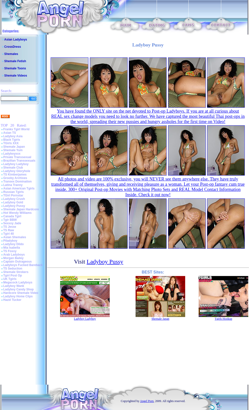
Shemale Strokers (15, 272)
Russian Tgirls (13, 192)
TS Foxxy (9, 251)
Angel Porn (147, 401)
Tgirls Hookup (223, 318)
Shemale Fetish (15, 61)
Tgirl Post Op (12, 275)
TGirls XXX (11, 143)
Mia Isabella (11, 247)
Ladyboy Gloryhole (16, 171)
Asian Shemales (14, 237)
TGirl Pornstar (13, 195)
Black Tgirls (11, 139)
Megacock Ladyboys (17, 282)
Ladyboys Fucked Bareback (23, 265)
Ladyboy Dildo (13, 244)
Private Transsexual (17, 157)
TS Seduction (12, 268)
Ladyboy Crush (14, 199)
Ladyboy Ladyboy (16, 164)
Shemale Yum (13, 150)
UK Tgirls (9, 279)
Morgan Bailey (13, 258)
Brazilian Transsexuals (19, 160)
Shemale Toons (15, 68)
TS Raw (8, 230)
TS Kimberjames (15, 174)
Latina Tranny (13, 185)
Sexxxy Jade (12, 223)
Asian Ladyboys (15, 39)
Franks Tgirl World (16, 129)
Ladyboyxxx (11, 153)
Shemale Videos (15, 75)
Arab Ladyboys (14, 254)
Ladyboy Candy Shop (18, 289)
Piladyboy (10, 240)
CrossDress (12, 46)
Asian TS (9, 133)
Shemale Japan (14, 146)
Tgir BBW (10, 220)
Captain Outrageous (17, 261)
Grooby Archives (15, 178)
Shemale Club (13, 167)
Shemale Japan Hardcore (21, 209)
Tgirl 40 (8, 233)
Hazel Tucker (12, 300)
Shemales (11, 54)
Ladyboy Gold (13, 202)
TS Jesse (9, 226)
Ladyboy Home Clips (18, 296)
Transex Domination (17, 181)
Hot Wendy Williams (17, 213)
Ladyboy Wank (13, 286)
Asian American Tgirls (19, 188)
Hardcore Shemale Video (20, 293)
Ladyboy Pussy (14, 206)
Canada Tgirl (12, 216)
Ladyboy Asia (13, 136)
